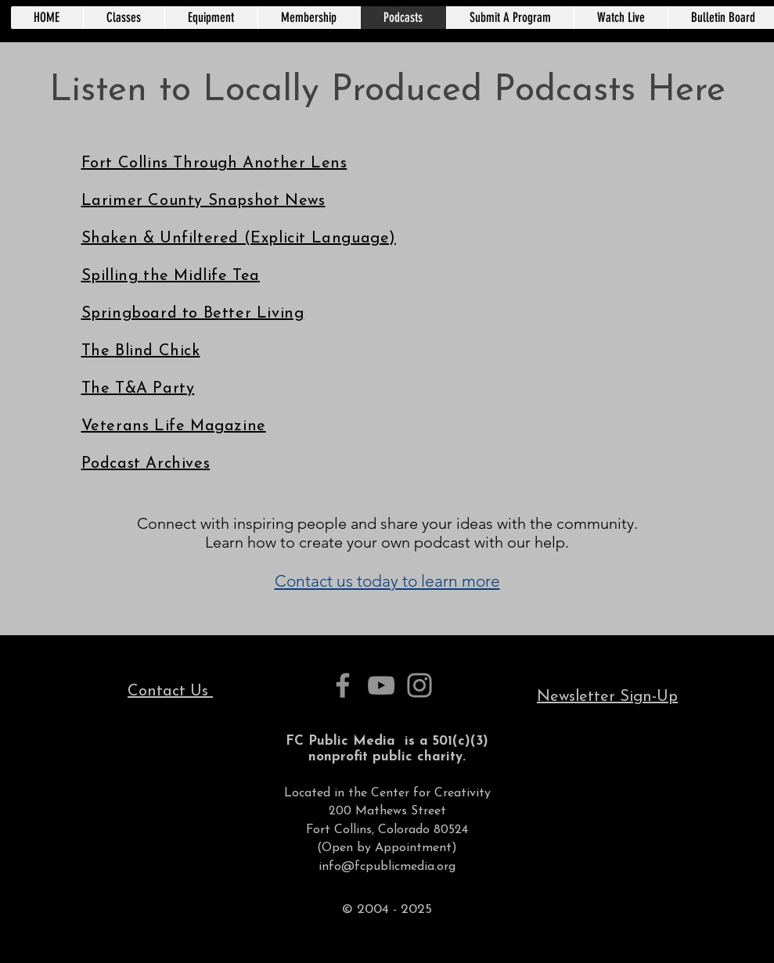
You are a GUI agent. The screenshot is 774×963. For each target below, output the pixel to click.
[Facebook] (342, 685)
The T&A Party (138, 389)
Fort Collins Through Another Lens (214, 163)
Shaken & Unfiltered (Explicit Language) (238, 238)
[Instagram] (419, 685)
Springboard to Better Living (192, 314)
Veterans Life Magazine (173, 426)
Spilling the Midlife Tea (170, 276)
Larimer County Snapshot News (203, 201)
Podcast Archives (146, 464)
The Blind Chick (140, 351)
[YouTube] (381, 685)
